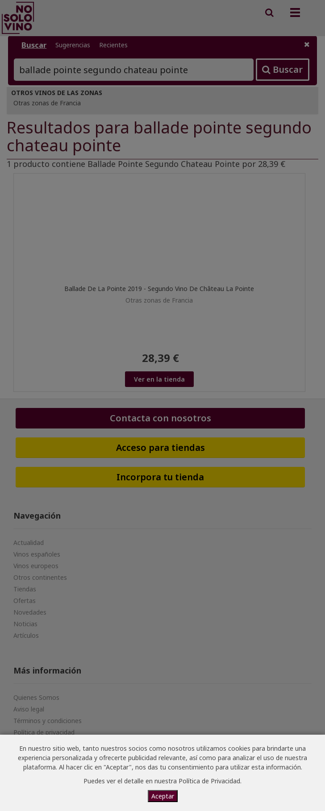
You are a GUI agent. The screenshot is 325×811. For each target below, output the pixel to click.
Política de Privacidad (209, 781)
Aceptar (162, 796)
